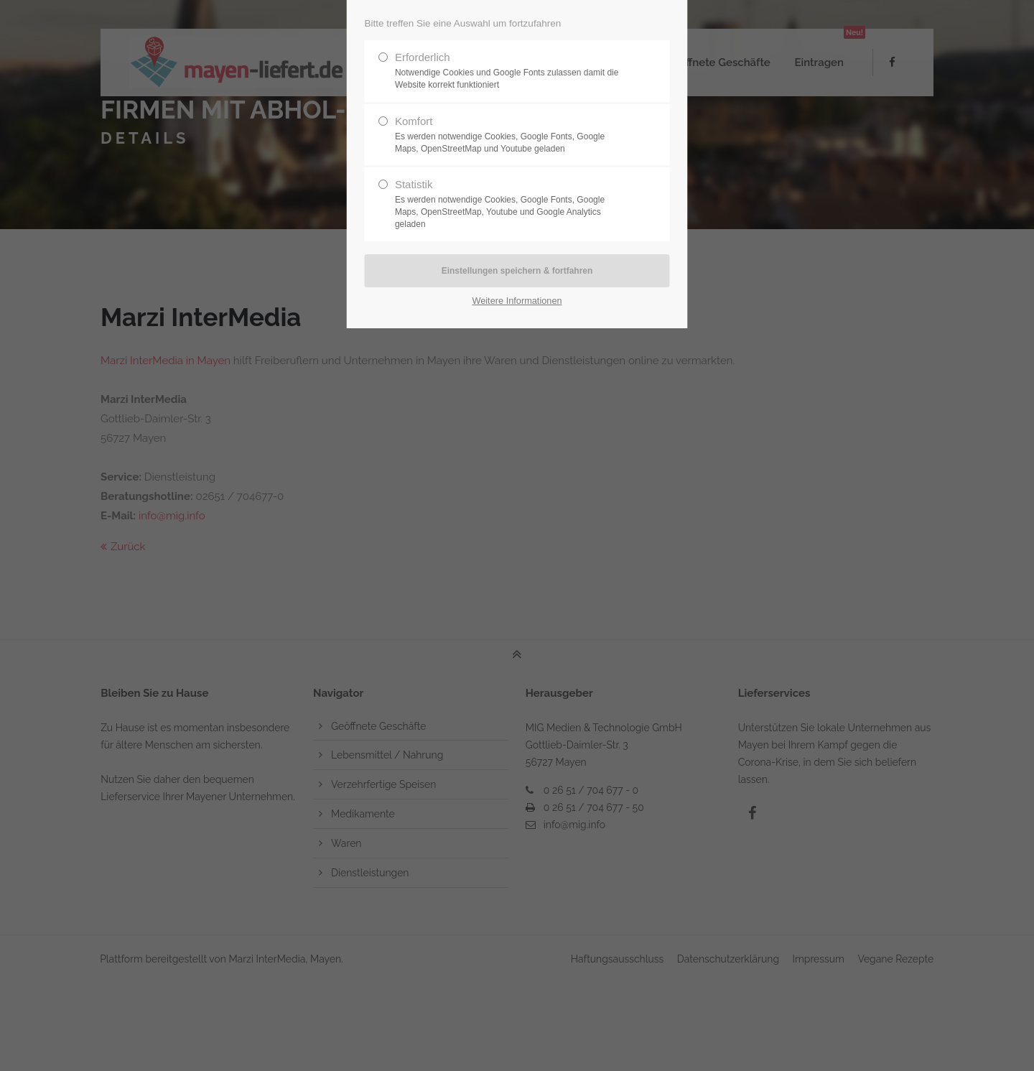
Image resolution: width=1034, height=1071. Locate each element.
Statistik (511, 204)
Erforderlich (511, 71)
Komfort (511, 135)
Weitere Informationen (517, 300)
